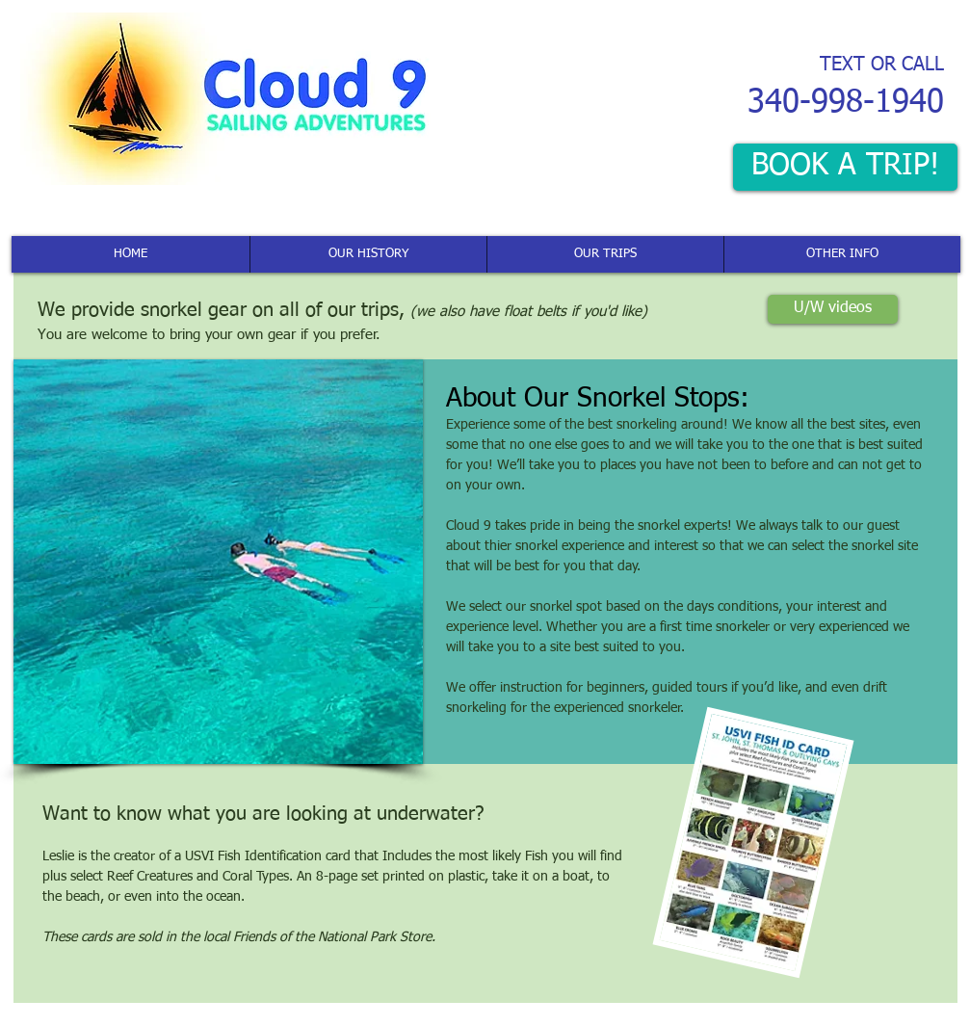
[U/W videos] (833, 309)
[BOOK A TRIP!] (845, 167)
